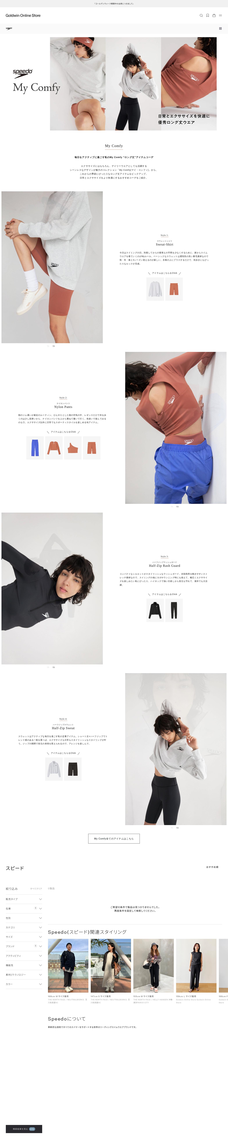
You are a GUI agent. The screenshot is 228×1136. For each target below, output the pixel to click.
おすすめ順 (212, 867)
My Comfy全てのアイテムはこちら (114, 838)
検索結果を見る (24, 1129)
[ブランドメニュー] (220, 29)
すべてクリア (36, 889)
